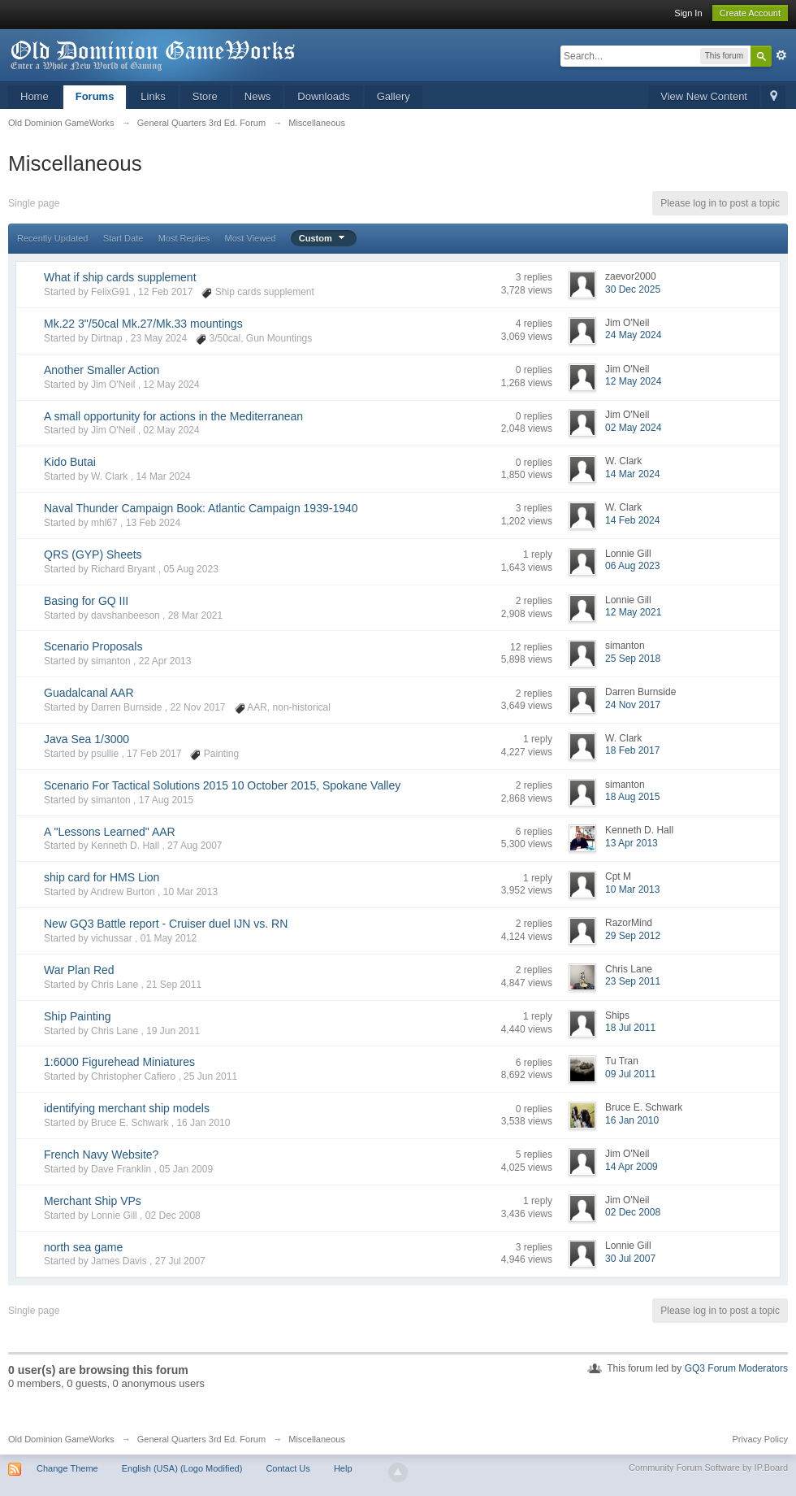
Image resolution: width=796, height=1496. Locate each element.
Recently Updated (52, 238)
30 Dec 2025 (632, 289)
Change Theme (67, 1468)
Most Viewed (250, 238)
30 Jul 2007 (630, 1258)
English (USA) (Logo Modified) (182, 1468)
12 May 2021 (633, 612)
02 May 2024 (633, 427)
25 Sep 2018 (632, 658)
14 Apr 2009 (631, 1166)
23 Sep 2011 (632, 981)
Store (205, 96)
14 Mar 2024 (632, 474)
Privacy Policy (760, 1439)
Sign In (688, 13)
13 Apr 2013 (631, 843)
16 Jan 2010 (632, 1120)
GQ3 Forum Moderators (736, 1368)
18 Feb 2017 (632, 750)
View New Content (703, 96)
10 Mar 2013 (632, 889)
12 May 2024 (633, 381)
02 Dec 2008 (632, 1212)
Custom (323, 238)
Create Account (750, 13)
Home (34, 96)
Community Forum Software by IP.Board (708, 1467)
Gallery (393, 96)
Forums (95, 96)
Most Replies (184, 238)
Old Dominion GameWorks (61, 1439)
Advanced (781, 55)
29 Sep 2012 (632, 936)
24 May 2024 (633, 335)
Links (153, 96)
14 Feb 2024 (632, 520)
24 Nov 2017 (632, 705)
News (257, 96)
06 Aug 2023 (632, 566)
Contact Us (287, 1468)
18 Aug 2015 (632, 796)
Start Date (123, 238)
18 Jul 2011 (630, 1027)
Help (343, 1468)
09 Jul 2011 (630, 1074)
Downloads (323, 96)
